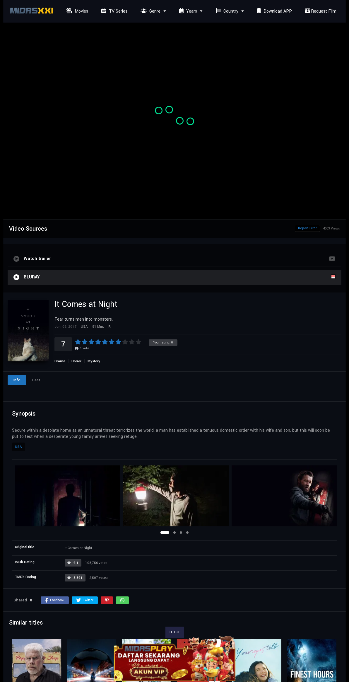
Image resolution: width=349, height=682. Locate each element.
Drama (59, 361)
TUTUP (175, 632)
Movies (76, 11)
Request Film (320, 11)
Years (187, 11)
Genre (149, 11)
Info (16, 380)
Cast (36, 380)
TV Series (113, 11)
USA (18, 446)
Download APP (274, 11)
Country (226, 11)
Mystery (94, 361)
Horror (76, 361)
